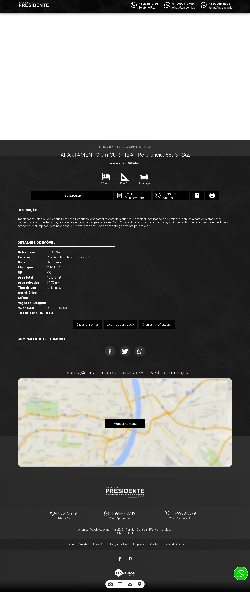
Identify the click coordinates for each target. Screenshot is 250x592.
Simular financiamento (130, 196)
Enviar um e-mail (87, 324)
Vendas (110, 147)
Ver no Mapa (163, 529)
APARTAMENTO (133, 147)
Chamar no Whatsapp (157, 324)
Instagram (130, 558)
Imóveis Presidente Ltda (125, 491)
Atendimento (241, 573)
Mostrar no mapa (125, 424)
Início (102, 147)
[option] (125, 70)
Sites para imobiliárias (125, 580)
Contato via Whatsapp (167, 196)
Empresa (138, 543)
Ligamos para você (120, 324)
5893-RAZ (146, 147)
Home (70, 543)
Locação (98, 543)
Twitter (125, 351)
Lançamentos (118, 543)
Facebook (109, 351)
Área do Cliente (175, 543)
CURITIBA (120, 147)
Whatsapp (140, 351)
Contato (155, 543)
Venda (83, 543)
